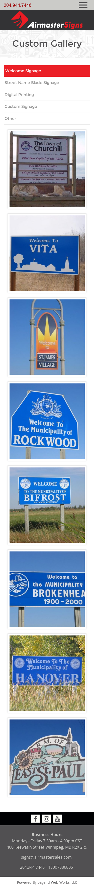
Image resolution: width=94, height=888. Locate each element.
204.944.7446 (17, 5)
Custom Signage (21, 106)
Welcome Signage (23, 70)
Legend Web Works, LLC (57, 882)
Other (10, 118)
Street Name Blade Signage (32, 82)
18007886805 (60, 867)
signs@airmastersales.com (46, 857)
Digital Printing (19, 94)
